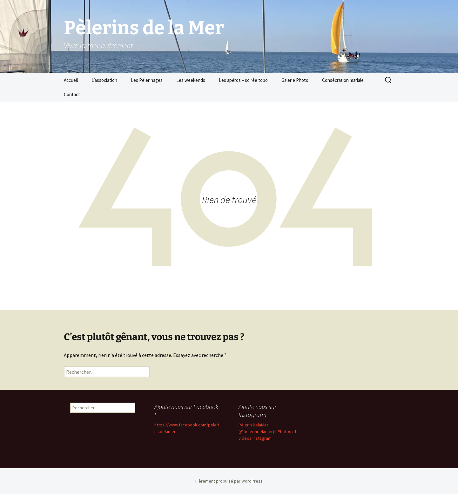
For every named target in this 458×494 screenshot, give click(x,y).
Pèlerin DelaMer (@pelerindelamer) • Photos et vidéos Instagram (267, 431)
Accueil (71, 80)
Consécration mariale (343, 80)
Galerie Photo (294, 80)
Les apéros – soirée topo (243, 80)
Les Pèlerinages (147, 80)
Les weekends (190, 80)
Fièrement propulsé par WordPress (229, 481)
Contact (72, 94)
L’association (104, 80)
